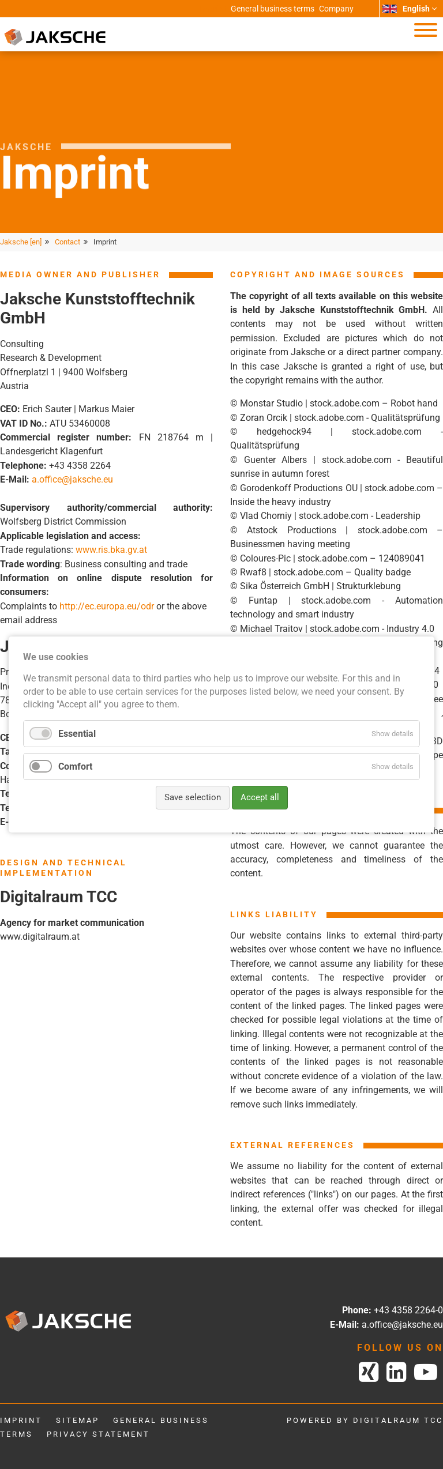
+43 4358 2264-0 (408, 1310)
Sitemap (77, 1420)
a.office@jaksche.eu (72, 479)
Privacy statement (98, 1434)
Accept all (260, 797)
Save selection (192, 797)
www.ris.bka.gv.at (111, 549)
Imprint (21, 1420)
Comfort (75, 766)
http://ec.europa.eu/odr (106, 606)
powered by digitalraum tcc (365, 1420)
